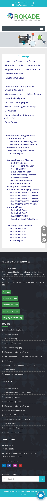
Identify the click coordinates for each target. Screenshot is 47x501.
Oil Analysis (10, 110)
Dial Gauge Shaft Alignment (19, 225)
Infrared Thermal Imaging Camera (22, 189)
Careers (31, 61)
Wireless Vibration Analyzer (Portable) (18, 393)
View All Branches (10, 298)
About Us (9, 65)
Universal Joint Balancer (22, 166)
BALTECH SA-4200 (19, 234)
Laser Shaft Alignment (15, 98)
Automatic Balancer (20, 183)
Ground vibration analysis (14, 374)
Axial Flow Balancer (19, 177)
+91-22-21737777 (24, 3)
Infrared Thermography (16, 102)
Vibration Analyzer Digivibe (23, 141)
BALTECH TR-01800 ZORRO (23, 204)
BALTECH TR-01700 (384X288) (24, 198)
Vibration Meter (14, 207)
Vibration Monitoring (12, 397)
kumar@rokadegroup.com (12, 456)
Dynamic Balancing (13, 90)
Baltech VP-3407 (18, 213)
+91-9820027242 (8, 449)
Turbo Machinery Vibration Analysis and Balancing (23, 356)
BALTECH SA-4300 (19, 237)
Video (21, 65)
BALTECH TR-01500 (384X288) (24, 195)
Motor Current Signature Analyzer (17, 406)
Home (7, 61)
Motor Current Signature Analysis (20, 106)
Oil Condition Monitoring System (16, 415)
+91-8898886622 (8, 445)
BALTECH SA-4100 (19, 231)
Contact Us (34, 65)
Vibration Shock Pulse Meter (24, 219)
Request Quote (12, 69)
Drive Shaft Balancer (20, 171)
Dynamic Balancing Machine (19, 160)
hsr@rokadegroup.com (29, 453)
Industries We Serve (14, 77)
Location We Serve (13, 73)
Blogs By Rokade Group (12, 317)
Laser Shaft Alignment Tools (20, 150)
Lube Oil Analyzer (15, 153)
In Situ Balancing (34, 94)
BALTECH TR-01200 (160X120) (24, 192)
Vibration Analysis (13, 94)
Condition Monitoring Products (19, 135)
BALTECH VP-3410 (19, 216)
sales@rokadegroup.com (24, 5)
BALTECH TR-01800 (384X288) (24, 201)
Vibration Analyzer (15, 138)
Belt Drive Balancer (19, 163)
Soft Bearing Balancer (21, 180)
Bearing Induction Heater (18, 186)
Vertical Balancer (18, 168)
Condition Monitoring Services (19, 86)
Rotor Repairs (11, 122)
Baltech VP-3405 (18, 210)
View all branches (32, 69)
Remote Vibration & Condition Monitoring (19, 365)
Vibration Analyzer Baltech (23, 144)
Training (19, 61)
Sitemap (6, 292)
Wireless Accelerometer (18, 147)
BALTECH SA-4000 (19, 228)
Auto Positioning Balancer (23, 174)
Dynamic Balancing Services (14, 330)
